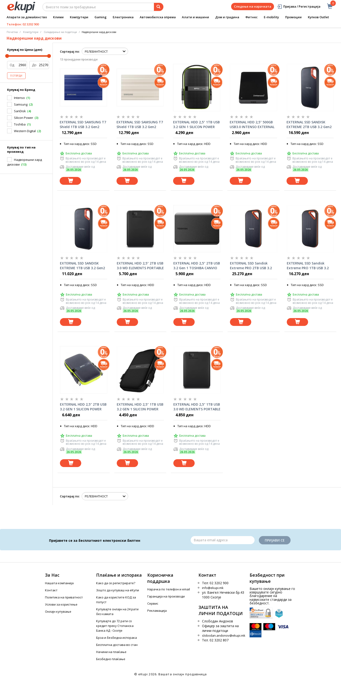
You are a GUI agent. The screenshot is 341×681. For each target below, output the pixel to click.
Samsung (20, 104)
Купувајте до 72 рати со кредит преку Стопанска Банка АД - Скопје (115, 626)
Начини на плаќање (111, 652)
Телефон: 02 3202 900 (23, 24)
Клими (58, 17)
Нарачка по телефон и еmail (168, 589)
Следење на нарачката (252, 6)
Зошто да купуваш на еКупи (117, 590)
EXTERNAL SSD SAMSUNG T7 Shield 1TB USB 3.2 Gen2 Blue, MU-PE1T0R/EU (83, 124)
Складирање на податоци (60, 32)
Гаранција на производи (166, 596)
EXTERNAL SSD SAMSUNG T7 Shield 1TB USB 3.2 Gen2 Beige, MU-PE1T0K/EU (140, 124)
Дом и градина (227, 17)
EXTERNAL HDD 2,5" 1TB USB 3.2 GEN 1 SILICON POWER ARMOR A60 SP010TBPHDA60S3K (196, 124)
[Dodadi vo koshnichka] (70, 181)
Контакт (51, 590)
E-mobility (271, 17)
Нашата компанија (59, 583)
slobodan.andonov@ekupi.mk (223, 635)
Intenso (19, 98)
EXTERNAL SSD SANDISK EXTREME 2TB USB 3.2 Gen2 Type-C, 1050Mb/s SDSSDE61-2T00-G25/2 (309, 124)
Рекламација (157, 610)
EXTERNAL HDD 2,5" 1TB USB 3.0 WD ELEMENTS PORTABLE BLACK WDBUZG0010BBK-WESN (196, 407)
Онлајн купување (58, 611)
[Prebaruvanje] (158, 7)
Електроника (123, 17)
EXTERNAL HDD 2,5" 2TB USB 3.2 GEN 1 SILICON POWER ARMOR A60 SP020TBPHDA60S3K (83, 407)
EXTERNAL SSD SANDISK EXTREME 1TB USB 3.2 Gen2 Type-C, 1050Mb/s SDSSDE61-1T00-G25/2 (82, 265)
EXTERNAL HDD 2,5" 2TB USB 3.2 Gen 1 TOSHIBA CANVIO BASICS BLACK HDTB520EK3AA (196, 265)
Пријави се (275, 540)
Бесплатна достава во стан (117, 645)
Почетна (12, 32)
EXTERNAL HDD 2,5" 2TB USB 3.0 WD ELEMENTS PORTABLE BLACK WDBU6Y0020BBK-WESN (140, 265)
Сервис (152, 603)
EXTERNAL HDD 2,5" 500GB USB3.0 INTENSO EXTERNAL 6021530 (252, 124)
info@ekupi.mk (213, 588)
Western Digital (25, 131)
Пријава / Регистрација (298, 6)
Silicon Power (23, 118)
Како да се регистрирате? (115, 583)
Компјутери (79, 17)
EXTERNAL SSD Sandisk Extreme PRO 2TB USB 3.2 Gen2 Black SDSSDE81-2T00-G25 (253, 265)
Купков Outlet (318, 17)
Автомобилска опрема (158, 17)
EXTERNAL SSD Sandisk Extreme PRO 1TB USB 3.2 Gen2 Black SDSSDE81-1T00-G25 (310, 265)
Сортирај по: (70, 51)
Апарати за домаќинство (27, 17)
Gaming (100, 17)
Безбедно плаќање (110, 659)
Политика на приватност (64, 597)
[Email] (223, 540)
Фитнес (251, 17)
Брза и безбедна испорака (116, 637)
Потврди (16, 75)
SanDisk (20, 111)
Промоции (293, 17)
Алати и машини (195, 17)
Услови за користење (61, 604)
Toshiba (20, 124)
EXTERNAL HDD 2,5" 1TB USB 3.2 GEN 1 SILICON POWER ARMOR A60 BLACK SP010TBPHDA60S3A (140, 407)
